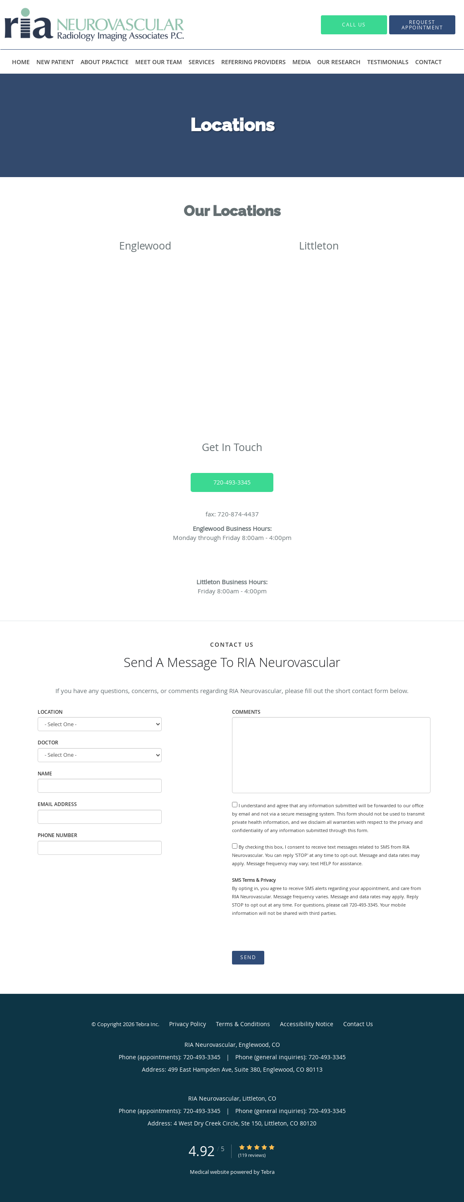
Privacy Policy (187, 1024)
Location (50, 711)
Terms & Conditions (243, 1024)
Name (45, 773)
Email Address (57, 804)
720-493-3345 (232, 482)
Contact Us (358, 1024)
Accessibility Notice (306, 1024)
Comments (246, 711)
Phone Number (57, 835)
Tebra (268, 1172)
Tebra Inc (147, 1024)
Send (248, 957)
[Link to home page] (81, 24)
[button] (422, 24)
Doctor (48, 742)
